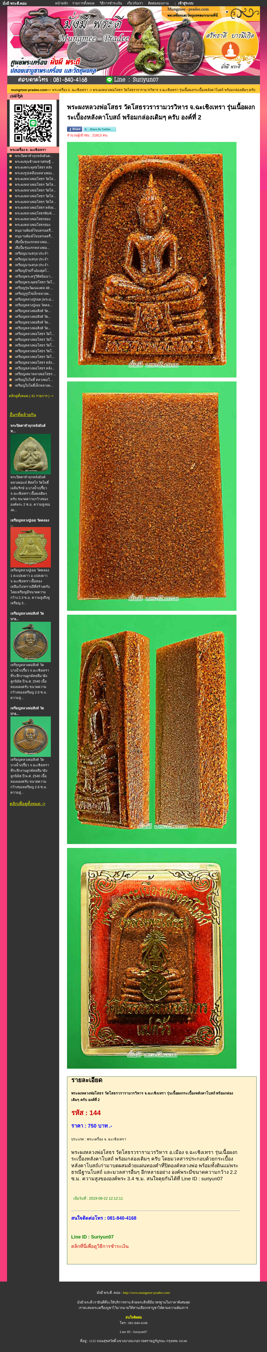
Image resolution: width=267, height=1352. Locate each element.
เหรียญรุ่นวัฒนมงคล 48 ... (34, 288)
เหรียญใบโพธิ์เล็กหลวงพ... (34, 385)
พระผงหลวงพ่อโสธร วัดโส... (35, 179)
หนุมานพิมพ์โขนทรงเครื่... (34, 230)
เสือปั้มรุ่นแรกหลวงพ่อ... (32, 242)
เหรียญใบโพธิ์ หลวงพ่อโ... (34, 380)
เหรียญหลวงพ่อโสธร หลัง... (35, 362)
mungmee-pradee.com (29, 90)
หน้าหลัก (62, 3)
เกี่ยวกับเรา (135, 3)
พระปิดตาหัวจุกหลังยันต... (34, 156)
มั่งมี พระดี (85, 1302)
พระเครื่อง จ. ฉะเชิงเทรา (70, 90)
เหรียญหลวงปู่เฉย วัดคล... (33, 305)
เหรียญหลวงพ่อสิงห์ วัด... (33, 311)
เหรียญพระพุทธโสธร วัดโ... (35, 282)
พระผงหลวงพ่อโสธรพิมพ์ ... (35, 213)
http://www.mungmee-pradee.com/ (146, 1293)
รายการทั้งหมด (83, 3)
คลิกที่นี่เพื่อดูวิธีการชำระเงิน (100, 1246)
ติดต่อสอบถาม (159, 3)
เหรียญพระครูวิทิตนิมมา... (34, 276)
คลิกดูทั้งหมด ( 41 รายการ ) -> (31, 396)
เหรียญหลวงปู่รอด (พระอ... (34, 299)
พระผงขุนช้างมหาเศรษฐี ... (34, 162)
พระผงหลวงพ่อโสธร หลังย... (35, 208)
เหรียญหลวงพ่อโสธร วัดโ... (34, 334)
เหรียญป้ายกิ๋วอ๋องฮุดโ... (32, 271)
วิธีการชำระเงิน (111, 3)
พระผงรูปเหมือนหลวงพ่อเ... (35, 173)
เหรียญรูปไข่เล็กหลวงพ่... (33, 294)
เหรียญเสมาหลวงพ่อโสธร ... (35, 374)
